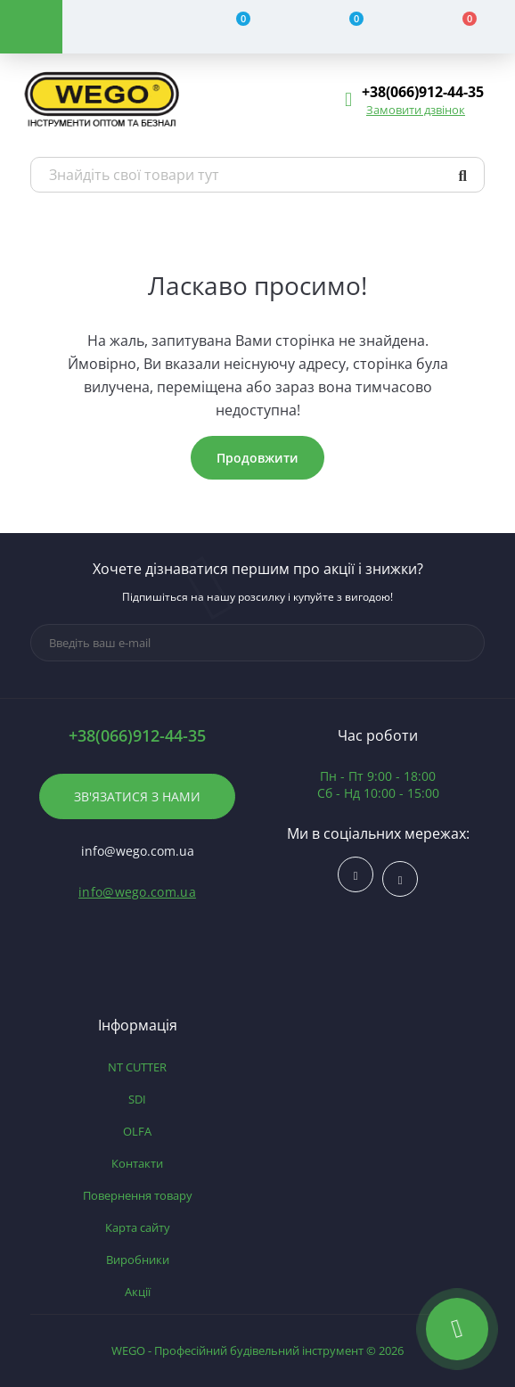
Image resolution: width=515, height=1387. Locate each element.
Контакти (137, 1163)
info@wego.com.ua (137, 891)
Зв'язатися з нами (137, 796)
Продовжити (257, 457)
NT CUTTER (137, 1067)
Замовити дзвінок (415, 110)
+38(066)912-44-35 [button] (137, 736)
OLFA (137, 1131)
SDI (137, 1099)
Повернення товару (137, 1195)
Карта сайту (137, 1227)
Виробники (137, 1260)
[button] (423, 92)
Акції (138, 1292)
